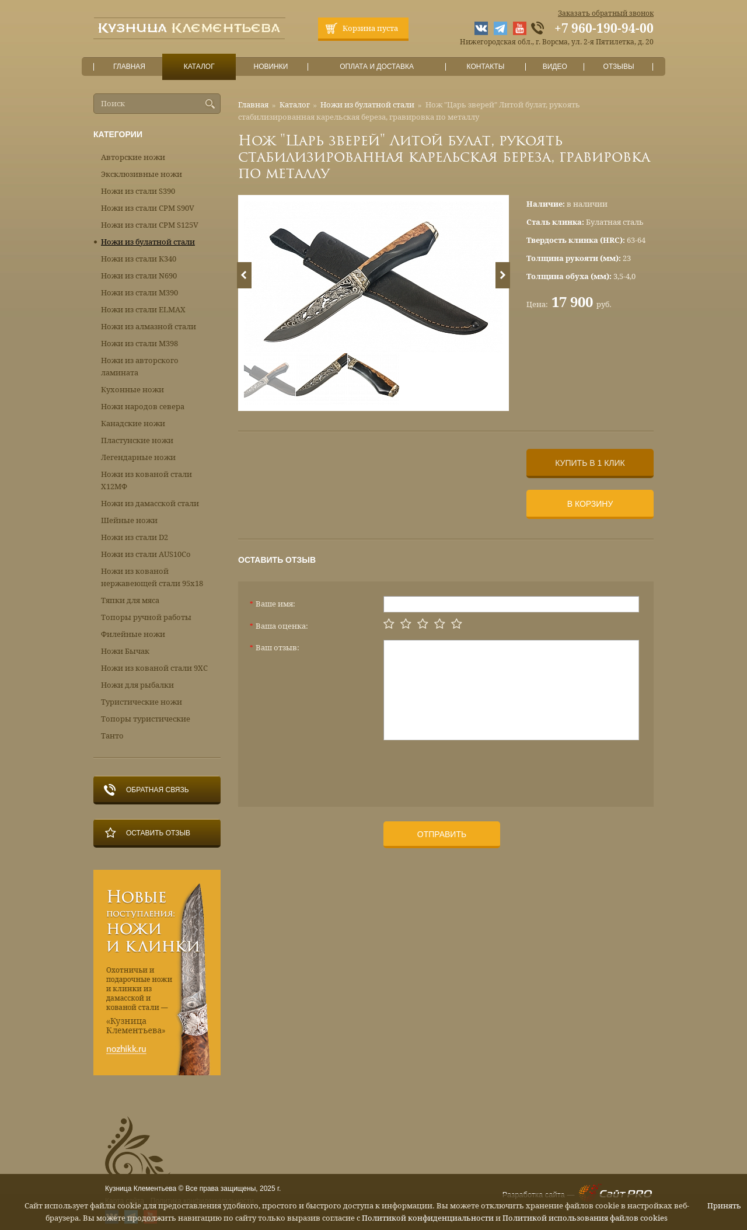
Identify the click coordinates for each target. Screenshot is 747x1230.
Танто (112, 735)
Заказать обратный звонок (606, 13)
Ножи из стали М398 (139, 343)
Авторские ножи (133, 157)
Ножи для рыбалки (137, 685)
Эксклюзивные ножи (141, 174)
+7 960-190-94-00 (604, 29)
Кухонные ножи (132, 389)
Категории (117, 134)
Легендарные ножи (138, 457)
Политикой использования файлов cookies (585, 1218)
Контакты (485, 67)
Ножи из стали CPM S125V (149, 225)
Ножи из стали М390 (139, 292)
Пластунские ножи (137, 440)
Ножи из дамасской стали (150, 503)
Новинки (271, 67)
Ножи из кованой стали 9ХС (154, 668)
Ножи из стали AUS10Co (146, 554)
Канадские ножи (133, 423)
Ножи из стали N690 (139, 275)
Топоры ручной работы (146, 617)
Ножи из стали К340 (138, 259)
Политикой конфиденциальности (428, 1218)
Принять (724, 1205)
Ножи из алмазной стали (148, 326)
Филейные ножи (133, 634)
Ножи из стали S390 (138, 191)
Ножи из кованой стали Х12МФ (146, 480)
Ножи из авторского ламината (140, 366)
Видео (555, 67)
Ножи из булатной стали (367, 104)
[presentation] (472, 769)
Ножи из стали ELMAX (143, 309)
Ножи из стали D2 (134, 537)
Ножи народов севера (142, 406)
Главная (130, 67)
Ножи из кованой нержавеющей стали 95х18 (152, 577)
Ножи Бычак (125, 651)
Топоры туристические (145, 719)
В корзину (590, 503)
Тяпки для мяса (130, 600)
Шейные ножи (129, 520)
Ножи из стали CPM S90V (147, 208)
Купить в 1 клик (589, 463)
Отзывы (619, 67)
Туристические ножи (141, 702)
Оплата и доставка (377, 67)
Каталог (199, 67)
